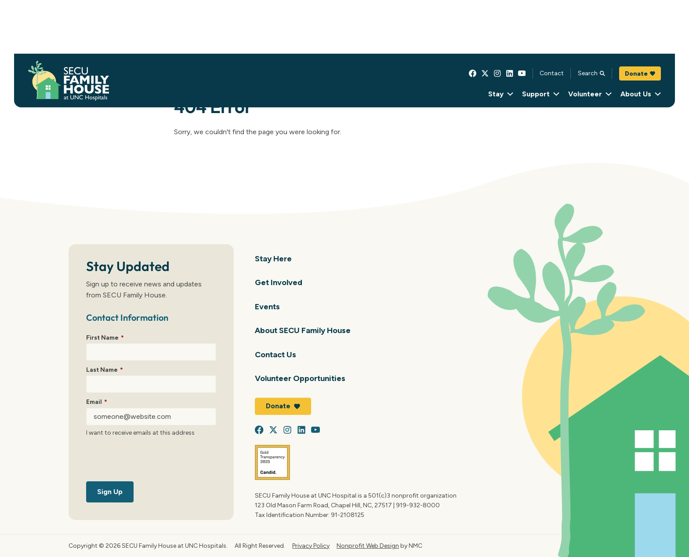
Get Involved (278, 282)
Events (267, 306)
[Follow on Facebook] (473, 73)
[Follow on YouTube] (522, 73)
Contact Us (275, 354)
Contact (552, 73)
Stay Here (273, 258)
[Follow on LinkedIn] (510, 73)
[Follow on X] (485, 73)
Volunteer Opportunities (300, 378)
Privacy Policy (311, 545)
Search (591, 73)
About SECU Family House (303, 330)
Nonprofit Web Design (368, 545)
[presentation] (153, 460)
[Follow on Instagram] (497, 73)
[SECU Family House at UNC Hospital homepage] (68, 81)
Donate (640, 73)
